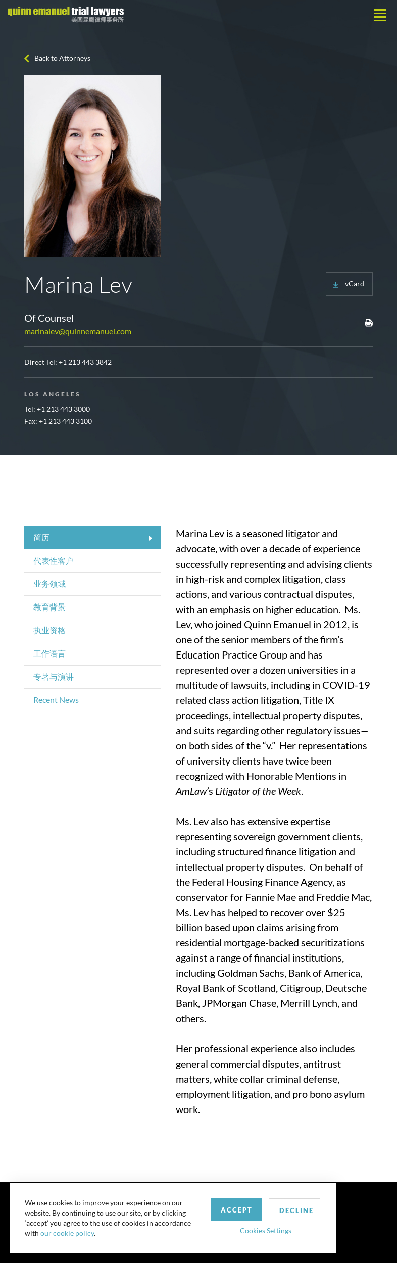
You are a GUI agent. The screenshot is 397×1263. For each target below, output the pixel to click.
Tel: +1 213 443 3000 (57, 409)
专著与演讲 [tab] (53, 676)
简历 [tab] (41, 537)
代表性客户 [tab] (53, 560)
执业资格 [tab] (49, 630)
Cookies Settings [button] (263, 1229)
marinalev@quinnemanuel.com (77, 331)
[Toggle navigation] (380, 15)
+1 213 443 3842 (85, 362)
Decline (294, 1209)
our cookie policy (67, 1232)
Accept (234, 1209)
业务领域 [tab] (49, 583)
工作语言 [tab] (49, 653)
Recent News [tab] (56, 699)
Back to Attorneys (62, 58)
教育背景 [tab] (49, 607)
